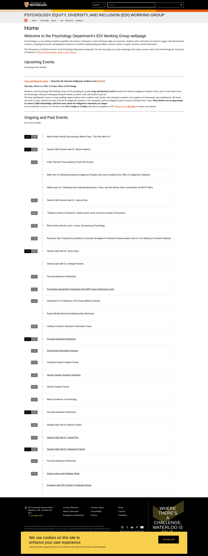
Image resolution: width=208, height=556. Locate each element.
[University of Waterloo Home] (35, 4)
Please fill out (121, 106)
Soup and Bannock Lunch (36, 81)
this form (131, 106)
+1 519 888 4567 (35, 516)
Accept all (168, 539)
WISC (101, 81)
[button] (162, 5)
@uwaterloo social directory (132, 531)
